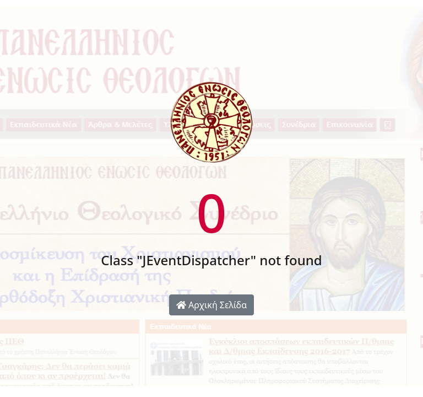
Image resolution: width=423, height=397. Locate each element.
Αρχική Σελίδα (211, 305)
